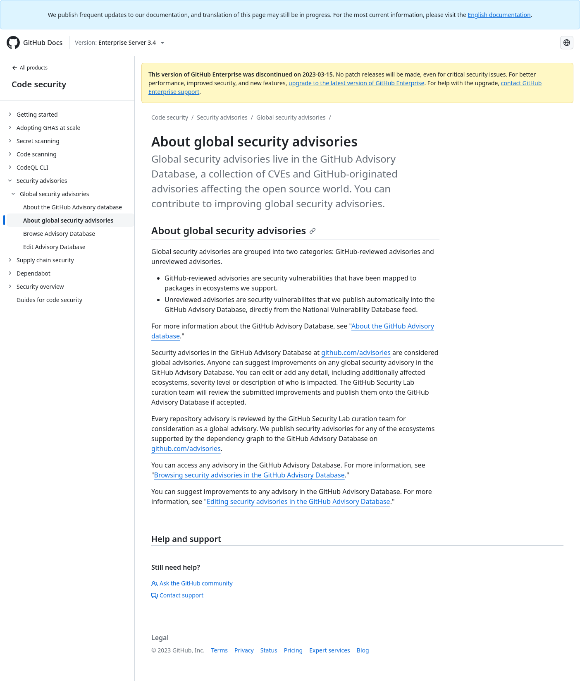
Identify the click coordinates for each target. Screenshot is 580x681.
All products (30, 67)
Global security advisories (291, 117)
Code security (39, 84)
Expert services (329, 650)
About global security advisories (233, 230)
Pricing (293, 650)
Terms (219, 650)
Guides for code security (49, 300)
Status (268, 650)
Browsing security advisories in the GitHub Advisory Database (249, 475)
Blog (363, 650)
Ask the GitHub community (192, 583)
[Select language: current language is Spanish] (566, 42)
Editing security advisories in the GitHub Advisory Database (298, 501)
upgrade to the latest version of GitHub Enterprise (356, 83)
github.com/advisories (356, 352)
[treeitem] (70, 114)
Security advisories (222, 117)
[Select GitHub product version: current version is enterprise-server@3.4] (119, 42)
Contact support (177, 595)
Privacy (244, 650)
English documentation (499, 15)
